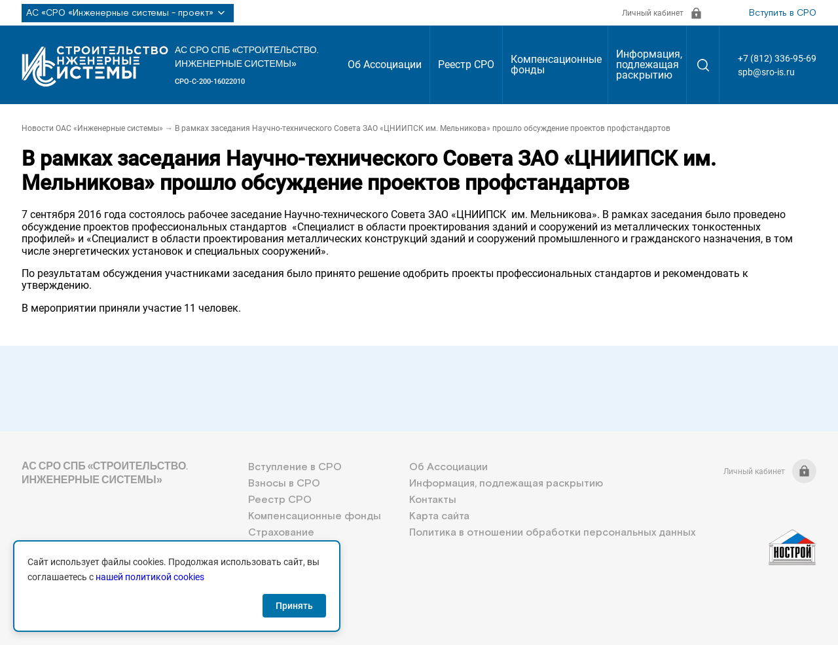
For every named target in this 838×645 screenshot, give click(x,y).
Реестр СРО (466, 64)
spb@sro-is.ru (766, 72)
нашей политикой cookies (150, 577)
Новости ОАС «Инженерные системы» (92, 128)
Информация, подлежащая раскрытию (649, 64)
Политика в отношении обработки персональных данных (552, 533)
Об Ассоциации (385, 64)
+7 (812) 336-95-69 (777, 58)
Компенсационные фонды (556, 64)
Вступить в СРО (782, 13)
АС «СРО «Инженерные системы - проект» (127, 13)
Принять (294, 605)
